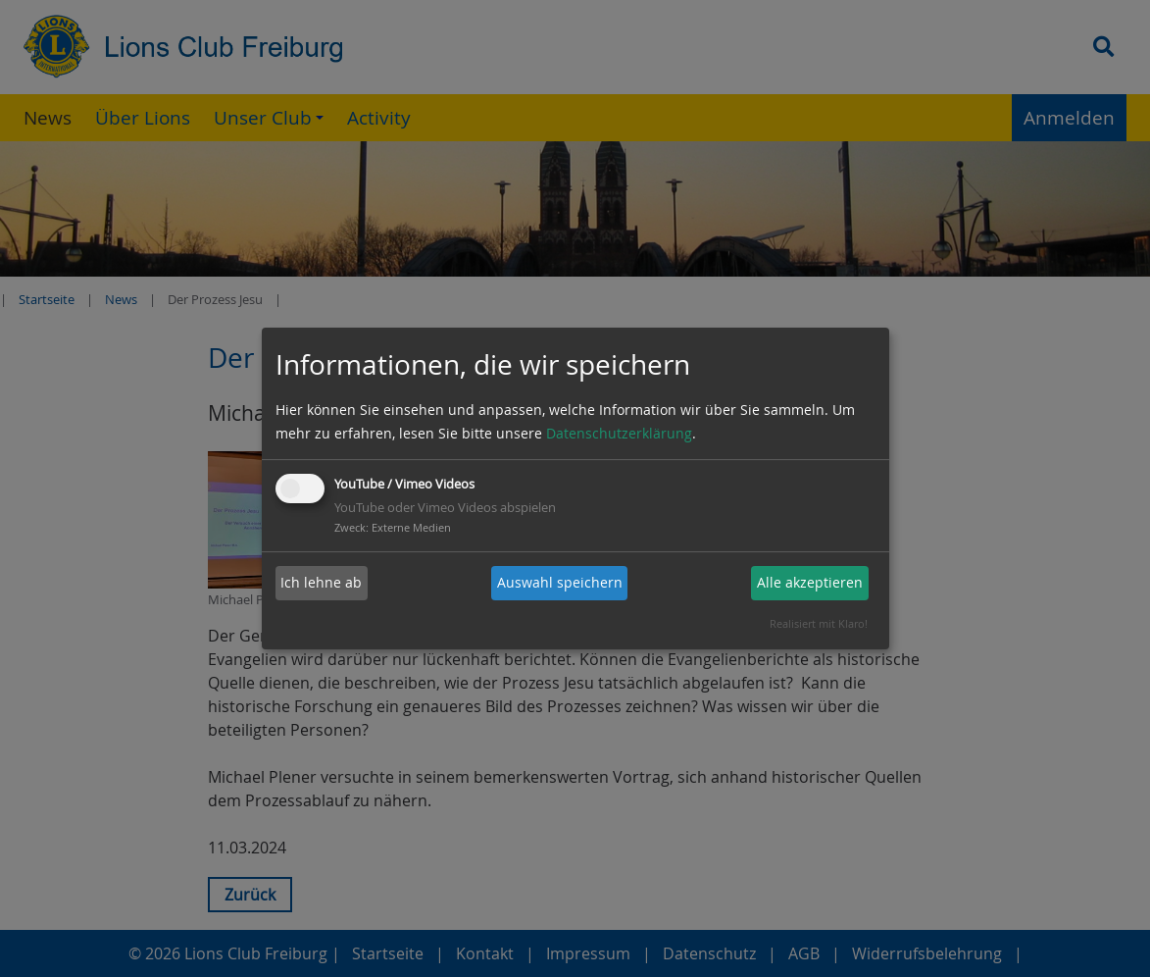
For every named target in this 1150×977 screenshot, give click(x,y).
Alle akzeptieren (810, 582)
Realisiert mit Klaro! (819, 623)
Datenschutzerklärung (619, 433)
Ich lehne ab (321, 582)
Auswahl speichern (560, 582)
